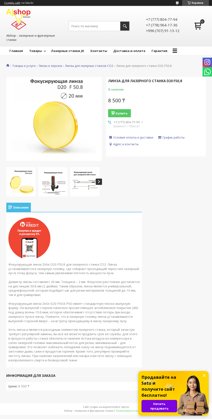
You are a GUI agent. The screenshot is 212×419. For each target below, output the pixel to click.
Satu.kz (125, 407)
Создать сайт (12, 2)
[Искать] (124, 26)
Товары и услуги (23, 66)
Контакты (98, 51)
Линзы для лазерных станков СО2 (89, 66)
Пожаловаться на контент (132, 411)
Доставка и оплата (129, 51)
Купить (122, 113)
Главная (16, 51)
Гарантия (159, 51)
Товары (35, 51)
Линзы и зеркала (50, 66)
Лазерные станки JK (67, 51)
